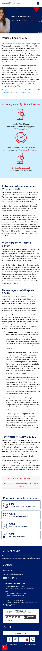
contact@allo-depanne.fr (15, 574)
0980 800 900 (32, 82)
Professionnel (21, 633)
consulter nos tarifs (17, 90)
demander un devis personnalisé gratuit (17, 92)
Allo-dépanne (16, 20)
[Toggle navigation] (38, 3)
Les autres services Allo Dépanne (16, 478)
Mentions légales (30, 644)
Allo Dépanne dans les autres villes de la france (21, 485)
